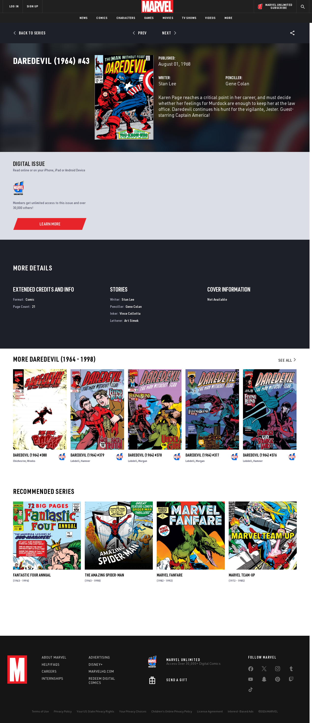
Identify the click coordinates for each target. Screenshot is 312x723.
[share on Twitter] (264, 669)
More (229, 18)
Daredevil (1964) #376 (260, 490)
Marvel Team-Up (242, 609)
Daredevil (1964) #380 (30, 490)
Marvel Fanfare (170, 609)
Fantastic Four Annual (32, 609)
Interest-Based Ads (241, 711)
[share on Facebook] (250, 669)
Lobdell (75, 496)
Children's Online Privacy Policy (171, 711)
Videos (210, 18)
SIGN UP (32, 6)
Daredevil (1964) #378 (145, 490)
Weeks (31, 496)
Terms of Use (40, 711)
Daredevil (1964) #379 (87, 490)
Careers (49, 671)
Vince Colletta (130, 348)
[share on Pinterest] (277, 680)
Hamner (85, 496)
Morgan (142, 496)
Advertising (99, 657)
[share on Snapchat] (264, 680)
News (84, 18)
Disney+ (96, 664)
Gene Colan (209, 105)
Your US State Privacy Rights (95, 711)
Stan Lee (110, 105)
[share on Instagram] (277, 669)
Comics (101, 18)
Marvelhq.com (101, 671)
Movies (168, 18)
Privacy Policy (63, 711)
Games (149, 18)
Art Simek (131, 356)
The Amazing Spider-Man (104, 609)
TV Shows (189, 18)
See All (287, 395)
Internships (52, 678)
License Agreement (210, 711)
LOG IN (14, 6)
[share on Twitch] (291, 680)
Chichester (19, 496)
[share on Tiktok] (250, 690)
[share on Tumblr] (291, 669)
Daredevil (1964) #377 (202, 490)
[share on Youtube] (250, 680)
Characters (125, 18)
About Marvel (54, 657)
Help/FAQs (51, 664)
